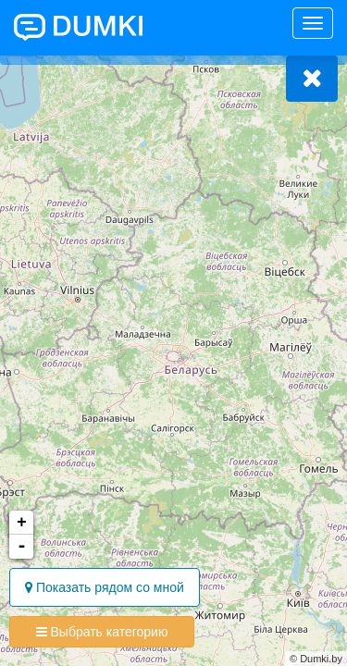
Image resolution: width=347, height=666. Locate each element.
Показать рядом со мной (104, 587)
